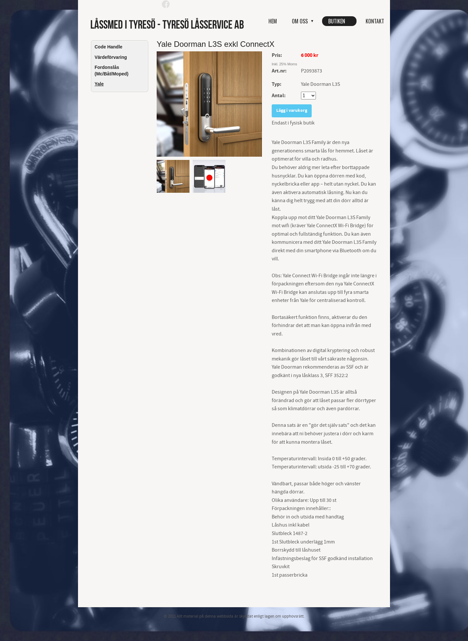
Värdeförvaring (111, 57)
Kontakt (375, 21)
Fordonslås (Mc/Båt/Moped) (111, 70)
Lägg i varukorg (291, 110)
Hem (272, 21)
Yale (99, 83)
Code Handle (109, 46)
